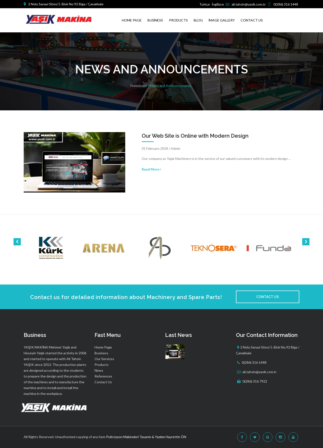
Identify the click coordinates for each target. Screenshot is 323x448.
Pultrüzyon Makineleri (122, 437)
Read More (151, 169)
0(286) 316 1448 (285, 4)
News (99, 370)
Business (155, 20)
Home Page (132, 20)
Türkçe (204, 4)
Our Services (104, 359)
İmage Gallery (222, 20)
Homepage (139, 86)
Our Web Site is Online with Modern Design (195, 136)
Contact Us (252, 20)
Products (178, 20)
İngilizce (218, 4)
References (103, 376)
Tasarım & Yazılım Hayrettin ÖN (162, 437)
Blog (198, 20)
